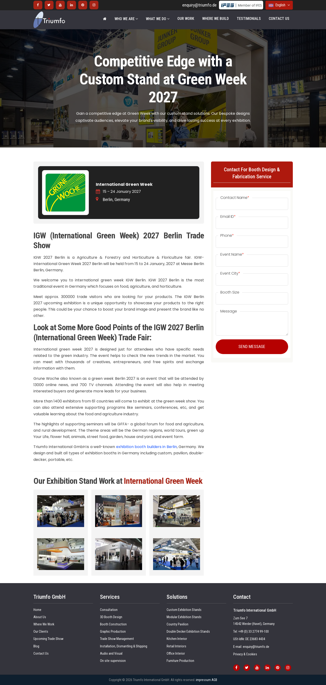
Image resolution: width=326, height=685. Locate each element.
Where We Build (215, 18)
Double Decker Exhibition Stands (188, 632)
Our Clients (40, 632)
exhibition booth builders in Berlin (146, 446)
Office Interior (176, 654)
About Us (39, 617)
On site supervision (113, 661)
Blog (36, 646)
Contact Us (279, 18)
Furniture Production (180, 661)
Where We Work (43, 624)
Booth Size (229, 292)
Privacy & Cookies (245, 654)
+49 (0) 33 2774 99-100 (253, 632)
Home (37, 610)
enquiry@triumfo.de (199, 5)
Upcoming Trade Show (48, 639)
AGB (214, 680)
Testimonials (249, 18)
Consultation (109, 610)
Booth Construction (113, 624)
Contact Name (234, 198)
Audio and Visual (111, 654)
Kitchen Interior (177, 639)
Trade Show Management (117, 639)
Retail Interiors (176, 646)
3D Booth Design (111, 617)
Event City (230, 273)
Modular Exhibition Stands (184, 617)
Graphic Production (113, 632)
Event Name (232, 254)
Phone (227, 235)
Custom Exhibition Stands (184, 610)
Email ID (228, 217)
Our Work (185, 18)
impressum (203, 680)
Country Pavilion (177, 624)
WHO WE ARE (126, 19)
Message (228, 311)
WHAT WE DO (157, 19)
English (279, 5)
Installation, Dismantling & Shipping (123, 646)
